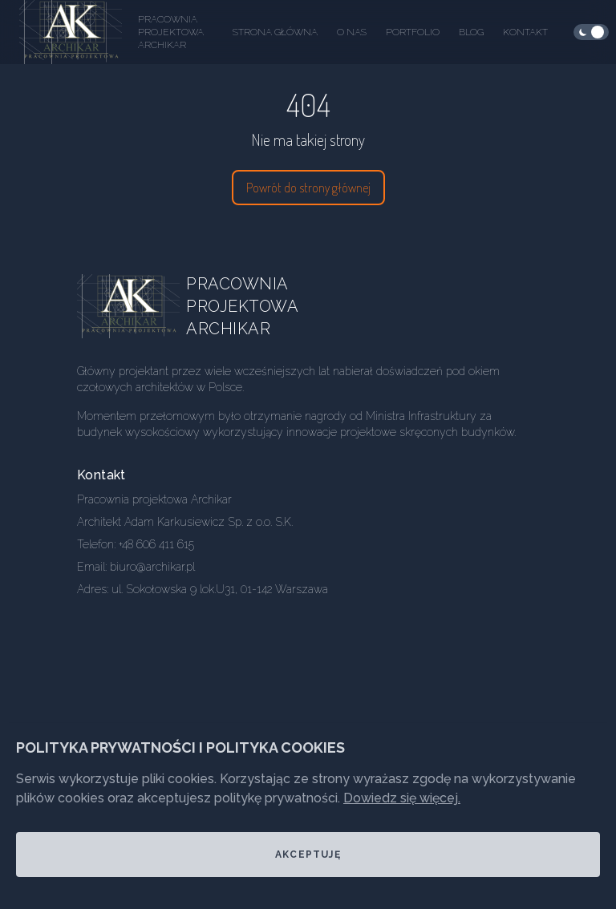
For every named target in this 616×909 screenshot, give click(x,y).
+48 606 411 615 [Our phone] (156, 544)
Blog (471, 32)
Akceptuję (308, 854)
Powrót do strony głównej (308, 188)
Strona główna (275, 32)
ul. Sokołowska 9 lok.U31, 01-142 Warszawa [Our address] (219, 589)
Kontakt (525, 32)
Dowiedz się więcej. (401, 798)
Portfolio (413, 32)
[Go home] (141, 306)
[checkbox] (591, 32)
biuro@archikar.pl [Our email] (152, 566)
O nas (352, 32)
